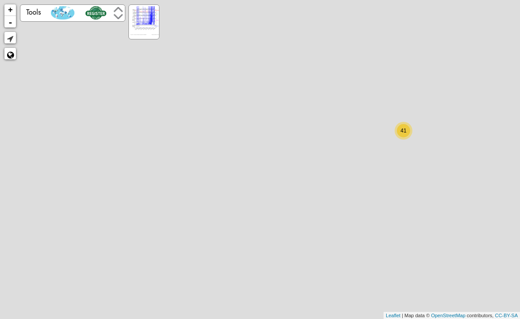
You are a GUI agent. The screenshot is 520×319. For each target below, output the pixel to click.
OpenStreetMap (448, 315)
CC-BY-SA (506, 315)
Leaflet (393, 315)
